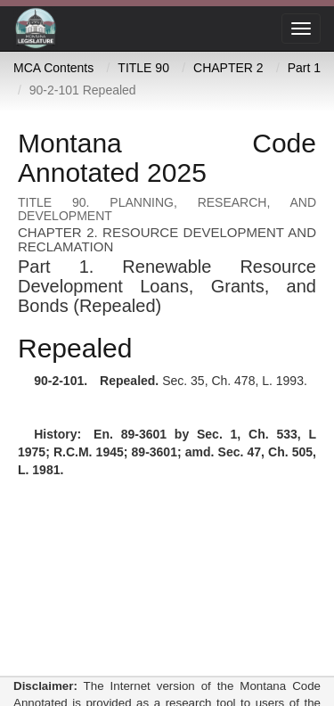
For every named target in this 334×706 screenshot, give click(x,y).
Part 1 (304, 68)
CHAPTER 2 (228, 68)
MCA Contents (53, 68)
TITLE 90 (143, 68)
